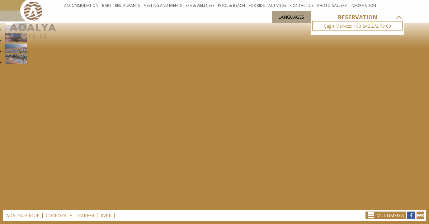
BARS (106, 5)
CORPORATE (59, 215)
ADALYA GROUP (23, 215)
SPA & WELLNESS (200, 5)
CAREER (86, 215)
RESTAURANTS (127, 5)
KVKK (106, 215)
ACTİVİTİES (277, 5)
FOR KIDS (257, 5)
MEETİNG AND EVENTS (163, 5)
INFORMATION (363, 5)
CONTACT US (302, 5)
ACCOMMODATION (81, 5)
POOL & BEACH (231, 5)
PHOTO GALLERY (332, 5)
